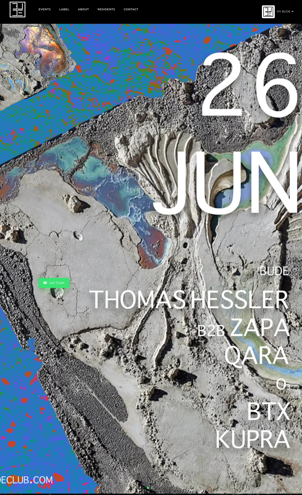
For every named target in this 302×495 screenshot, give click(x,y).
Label (64, 9)
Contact (131, 9)
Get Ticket (54, 283)
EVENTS (45, 9)
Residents (106, 9)
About (83, 9)
